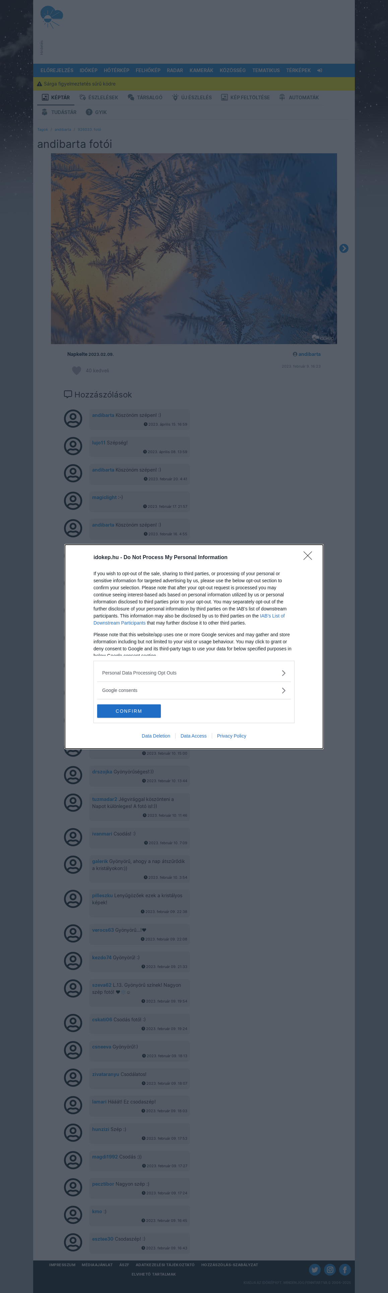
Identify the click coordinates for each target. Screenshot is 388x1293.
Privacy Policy (231, 736)
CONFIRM (129, 710)
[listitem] (194, 673)
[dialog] (194, 647)
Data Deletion (156, 736)
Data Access (194, 736)
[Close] (310, 557)
